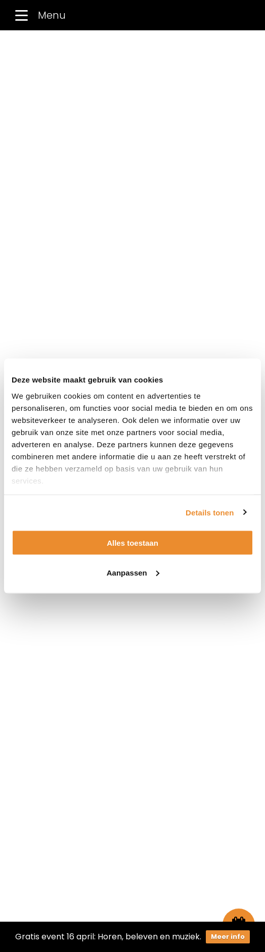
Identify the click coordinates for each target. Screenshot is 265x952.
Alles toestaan (132, 543)
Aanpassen (133, 572)
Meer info (228, 936)
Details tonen (210, 512)
